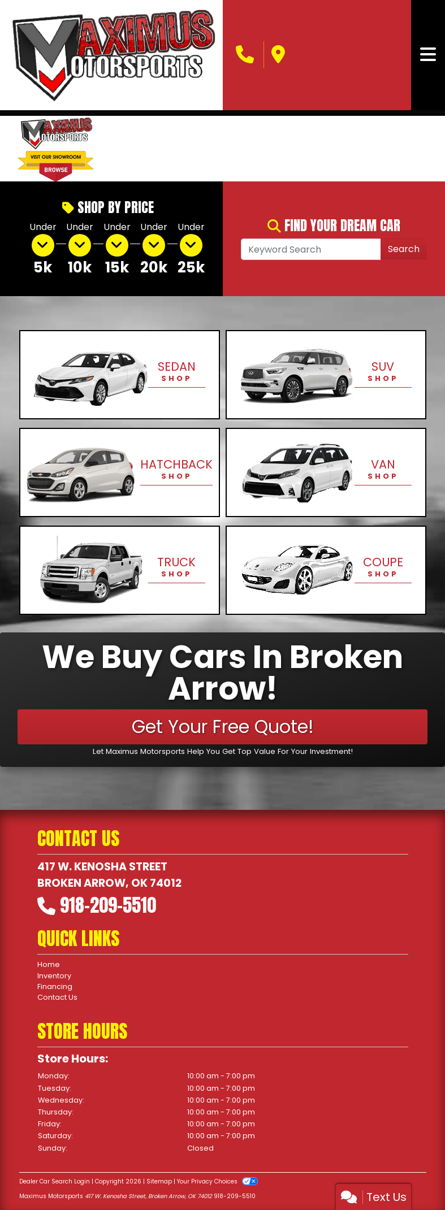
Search (404, 248)
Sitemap (159, 1181)
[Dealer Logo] (111, 55)
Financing (54, 986)
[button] (121, 148)
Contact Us (57, 997)
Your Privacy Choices (217, 1181)
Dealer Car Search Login (54, 1181)
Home (48, 964)
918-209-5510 (108, 905)
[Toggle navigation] (428, 54)
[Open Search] (311, 249)
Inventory (54, 976)
